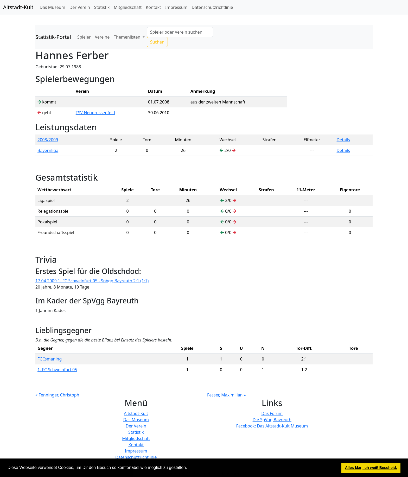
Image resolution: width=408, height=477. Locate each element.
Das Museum (52, 7)
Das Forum (272, 413)
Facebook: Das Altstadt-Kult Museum (272, 426)
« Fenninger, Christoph (57, 395)
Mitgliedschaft (128, 7)
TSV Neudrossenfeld (95, 112)
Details (343, 140)
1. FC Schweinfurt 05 (57, 369)
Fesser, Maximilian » (226, 395)
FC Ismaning (49, 359)
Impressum (176, 7)
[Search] (180, 32)
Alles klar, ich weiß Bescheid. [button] (371, 468)
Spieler (84, 37)
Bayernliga (47, 150)
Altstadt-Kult (18, 7)
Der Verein (79, 7)
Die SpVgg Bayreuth (272, 420)
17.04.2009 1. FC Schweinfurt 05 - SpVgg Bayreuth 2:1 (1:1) (92, 281)
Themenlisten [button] (127, 37)
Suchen (157, 42)
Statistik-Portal (53, 36)
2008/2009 (47, 140)
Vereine (102, 37)
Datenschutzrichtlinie (212, 7)
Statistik (102, 7)
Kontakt (153, 7)
